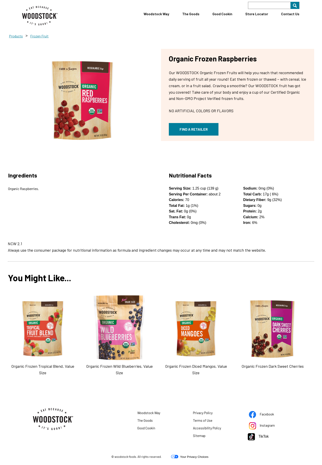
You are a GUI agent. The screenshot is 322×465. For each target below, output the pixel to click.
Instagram (267, 426)
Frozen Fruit (39, 36)
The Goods (190, 14)
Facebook (267, 415)
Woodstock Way (156, 14)
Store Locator (256, 14)
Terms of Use (208, 421)
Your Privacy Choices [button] (189, 457)
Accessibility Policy (212, 429)
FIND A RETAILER (194, 129)
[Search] (273, 5)
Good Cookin (222, 14)
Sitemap (199, 436)
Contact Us (290, 14)
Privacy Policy (208, 414)
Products (16, 36)
